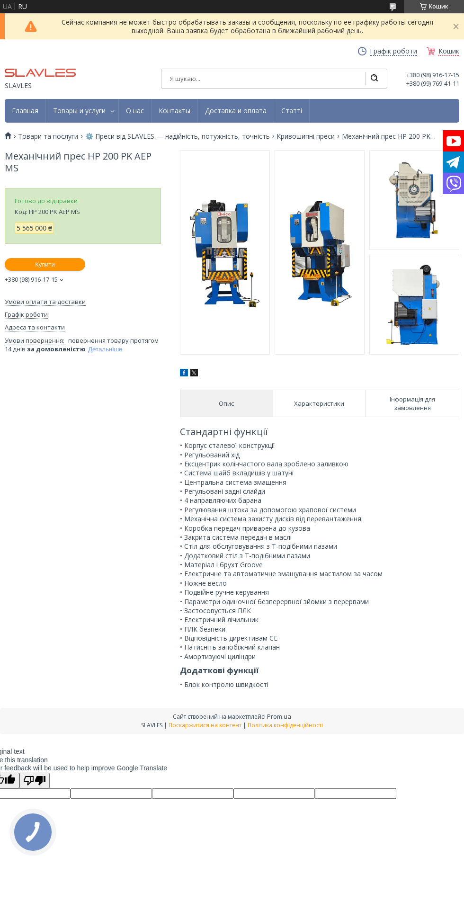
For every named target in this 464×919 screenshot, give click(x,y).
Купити (45, 264)
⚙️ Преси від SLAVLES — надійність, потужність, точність (177, 136)
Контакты (174, 111)
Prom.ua (279, 716)
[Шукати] (374, 78)
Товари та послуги (48, 136)
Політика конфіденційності (285, 725)
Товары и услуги (79, 111)
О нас (135, 111)
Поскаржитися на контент (205, 725)
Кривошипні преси (306, 136)
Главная (25, 111)
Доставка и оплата (236, 111)
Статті (291, 111)
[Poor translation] (34, 780)
